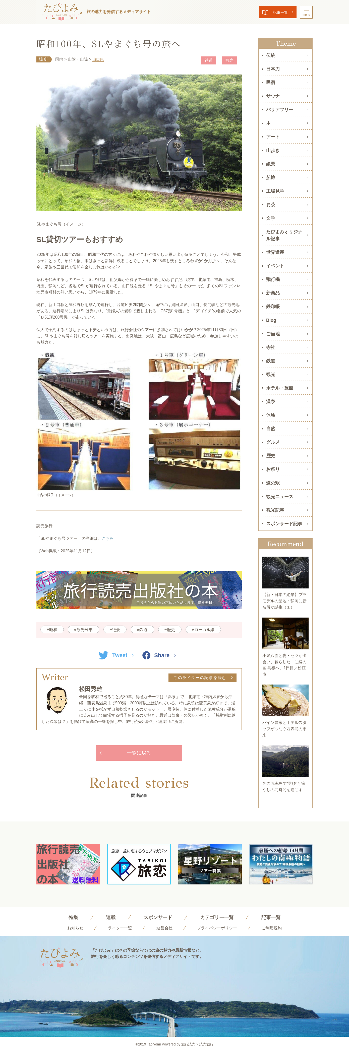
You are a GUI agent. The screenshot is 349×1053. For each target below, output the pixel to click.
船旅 (270, 177)
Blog (271, 320)
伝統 (270, 55)
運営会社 (164, 929)
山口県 (98, 59)
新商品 (273, 292)
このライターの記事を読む (199, 678)
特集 (71, 918)
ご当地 (273, 333)
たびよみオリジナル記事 (284, 235)
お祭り (273, 469)
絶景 (118, 630)
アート (273, 136)
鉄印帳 (273, 306)
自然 (270, 428)
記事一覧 (279, 12)
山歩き (273, 150)
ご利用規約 (272, 929)
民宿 (270, 82)
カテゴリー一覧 (217, 918)
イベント (275, 265)
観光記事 (275, 510)
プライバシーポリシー (217, 929)
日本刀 (273, 68)
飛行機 (273, 279)
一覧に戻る (139, 753)
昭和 (53, 630)
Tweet (112, 655)
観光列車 (86, 630)
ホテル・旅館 (279, 388)
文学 (270, 218)
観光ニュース (279, 496)
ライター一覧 (120, 929)
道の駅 (273, 483)
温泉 (270, 401)
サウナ (273, 96)
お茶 (270, 204)
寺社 (270, 347)
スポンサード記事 (284, 523)
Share (156, 655)
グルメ (273, 442)
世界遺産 (275, 252)
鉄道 (208, 60)
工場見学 (275, 191)
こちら (108, 539)
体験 (270, 415)
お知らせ (75, 929)
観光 (229, 60)
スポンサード (157, 918)
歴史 (174, 630)
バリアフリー (279, 109)
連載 (109, 918)
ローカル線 (209, 630)
